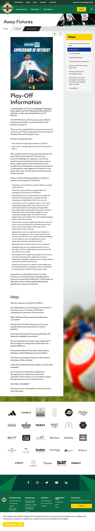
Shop (35, 2)
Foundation (49, 9)
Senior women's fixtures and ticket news (78, 66)
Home (5, 29)
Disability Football (31, 505)
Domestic (36, 9)
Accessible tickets (74, 53)
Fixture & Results (46, 501)
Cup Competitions (46, 503)
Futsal (27, 511)
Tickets (17, 29)
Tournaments (13, 503)
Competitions (73, 88)
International (22, 9)
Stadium (43, 2)
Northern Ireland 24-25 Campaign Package (76, 73)
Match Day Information (13, 509)
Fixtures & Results (14, 501)
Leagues (43, 506)
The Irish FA (18, 2)
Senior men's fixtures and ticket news (79, 45)
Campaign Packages (76, 57)
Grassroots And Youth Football (30, 501)
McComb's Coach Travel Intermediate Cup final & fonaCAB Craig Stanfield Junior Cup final (77, 81)
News (28, 2)
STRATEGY (52, 2)
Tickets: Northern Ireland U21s (79, 61)
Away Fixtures (73, 49)
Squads (11, 506)
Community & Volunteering (29, 508)
